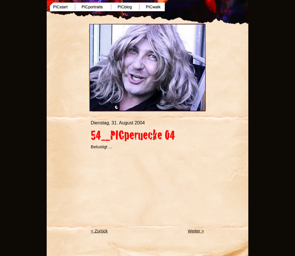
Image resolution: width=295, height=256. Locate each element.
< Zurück (99, 230)
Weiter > (196, 230)
